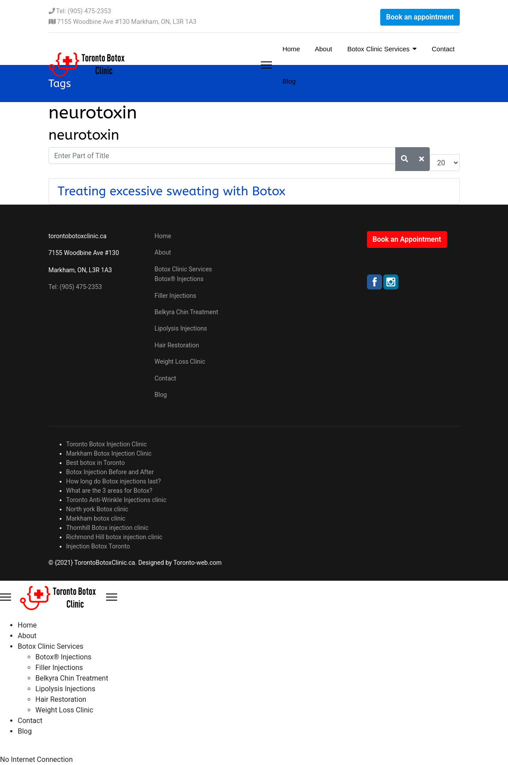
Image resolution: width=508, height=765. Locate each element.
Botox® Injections (179, 278)
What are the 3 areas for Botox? (109, 490)
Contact (442, 49)
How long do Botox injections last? (113, 481)
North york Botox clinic (97, 509)
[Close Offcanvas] (111, 597)
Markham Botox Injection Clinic (109, 453)
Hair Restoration (177, 345)
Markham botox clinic (96, 518)
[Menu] (266, 65)
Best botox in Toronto (95, 462)
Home (290, 49)
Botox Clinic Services (377, 49)
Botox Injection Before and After (110, 472)
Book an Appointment (407, 239)
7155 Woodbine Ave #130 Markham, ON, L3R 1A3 (126, 22)
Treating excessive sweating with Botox (172, 191)
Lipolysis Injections (181, 328)
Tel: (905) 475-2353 (83, 11)
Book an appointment (420, 17)
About (322, 49)
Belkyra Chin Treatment (186, 312)
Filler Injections (175, 295)
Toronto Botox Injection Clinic (106, 444)
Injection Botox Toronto (98, 546)
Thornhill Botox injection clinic (107, 527)
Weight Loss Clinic (180, 361)
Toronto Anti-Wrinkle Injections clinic (116, 499)
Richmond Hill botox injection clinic (114, 536)
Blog (288, 81)
